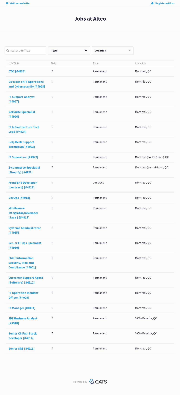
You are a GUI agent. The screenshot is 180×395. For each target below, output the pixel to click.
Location (113, 50)
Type (69, 50)
